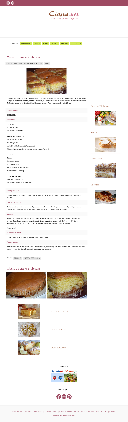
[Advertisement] (105, 71)
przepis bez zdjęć (32, 258)
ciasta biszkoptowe (33, 63)
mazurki (54, 43)
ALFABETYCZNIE (17, 412)
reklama (104, 412)
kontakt (112, 412)
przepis (17, 258)
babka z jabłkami (58, 348)
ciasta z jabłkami (14, 63)
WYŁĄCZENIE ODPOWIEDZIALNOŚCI (86, 412)
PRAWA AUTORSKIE (65, 412)
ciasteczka (76, 43)
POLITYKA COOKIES (50, 412)
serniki (64, 43)
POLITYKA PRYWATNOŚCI (33, 412)
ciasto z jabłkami (58, 330)
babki (45, 43)
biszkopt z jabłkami (59, 312)
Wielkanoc (26, 43)
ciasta (37, 43)
